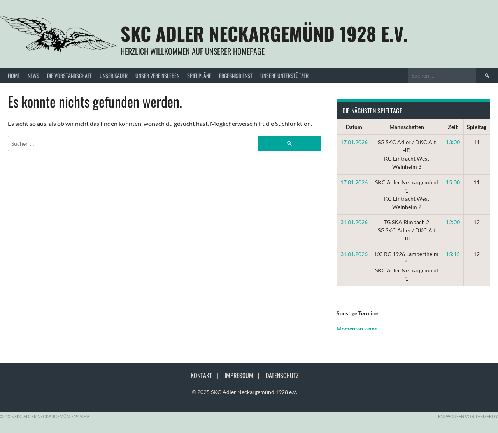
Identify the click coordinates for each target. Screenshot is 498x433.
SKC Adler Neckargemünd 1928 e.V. (264, 33)
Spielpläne (199, 75)
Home (14, 75)
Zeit (453, 127)
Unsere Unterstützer (284, 75)
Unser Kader (114, 75)
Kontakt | (207, 375)
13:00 (453, 142)
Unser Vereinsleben (157, 75)
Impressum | (244, 375)
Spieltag (476, 127)
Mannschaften (406, 127)
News (33, 75)
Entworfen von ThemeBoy (468, 416)
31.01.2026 (354, 222)
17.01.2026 (354, 142)
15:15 (453, 254)
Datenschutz (282, 375)
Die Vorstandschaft (69, 75)
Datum (354, 127)
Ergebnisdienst (236, 75)
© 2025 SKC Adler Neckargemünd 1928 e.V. (244, 392)
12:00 (453, 222)
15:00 (453, 182)
